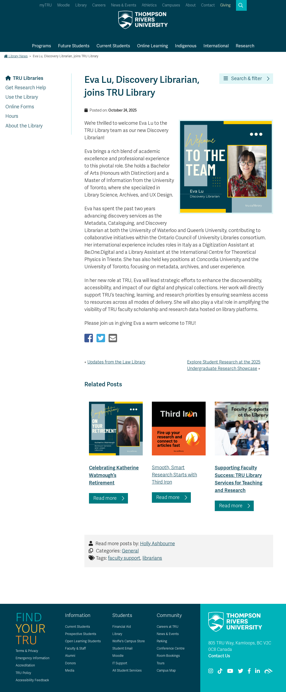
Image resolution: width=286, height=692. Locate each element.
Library (81, 5)
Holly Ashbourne (157, 544)
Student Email (122, 648)
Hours (11, 116)
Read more (105, 498)
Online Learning (152, 46)
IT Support (119, 663)
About (190, 5)
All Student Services (127, 670)
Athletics (149, 5)
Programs (41, 46)
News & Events (123, 5)
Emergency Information (32, 658)
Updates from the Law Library (116, 362)
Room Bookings (168, 656)
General (130, 551)
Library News (16, 56)
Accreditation (25, 665)
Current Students (113, 46)
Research (245, 46)
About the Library (23, 126)
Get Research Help (25, 88)
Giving (225, 5)
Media (69, 670)
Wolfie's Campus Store (128, 641)
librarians (152, 558)
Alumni (70, 656)
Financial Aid (121, 627)
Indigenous (185, 46)
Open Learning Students (83, 641)
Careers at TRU (167, 627)
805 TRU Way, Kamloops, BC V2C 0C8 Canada (239, 646)
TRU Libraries (28, 78)
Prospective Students (80, 634)
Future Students (74, 46)
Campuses (171, 5)
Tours (161, 663)
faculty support (124, 558)
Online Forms (19, 107)
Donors (70, 663)
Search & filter (243, 78)
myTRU (46, 5)
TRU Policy (23, 673)
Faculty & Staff (75, 648)
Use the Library (21, 97)
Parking (162, 641)
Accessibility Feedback (32, 680)
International (216, 46)
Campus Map (166, 670)
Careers (99, 5)
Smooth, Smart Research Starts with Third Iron (174, 475)
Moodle (63, 5)
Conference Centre (171, 648)
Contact (208, 5)
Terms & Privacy (27, 651)
